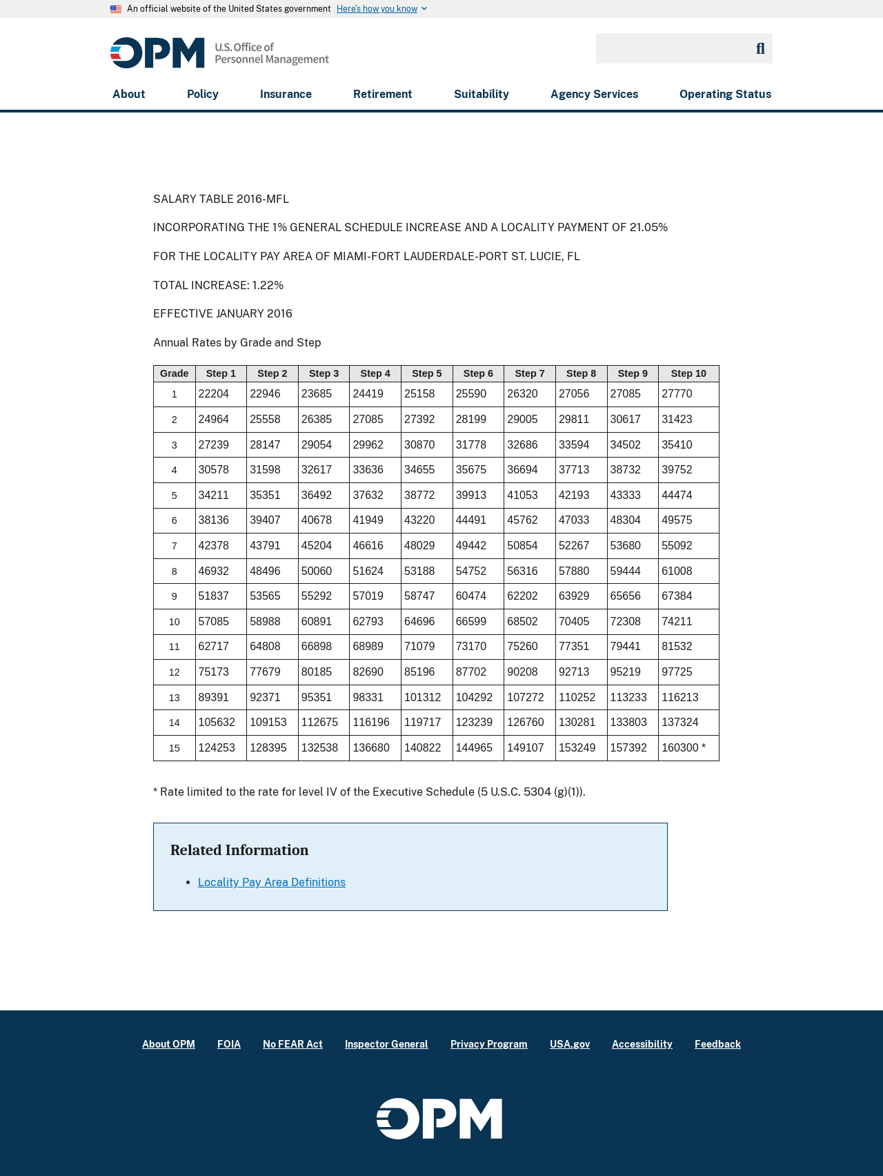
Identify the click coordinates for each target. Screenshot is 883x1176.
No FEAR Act (293, 1044)
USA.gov (570, 1044)
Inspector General (386, 1044)
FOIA (229, 1044)
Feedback (718, 1044)
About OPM (168, 1044)
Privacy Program (489, 1044)
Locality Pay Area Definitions (272, 882)
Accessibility (642, 1044)
